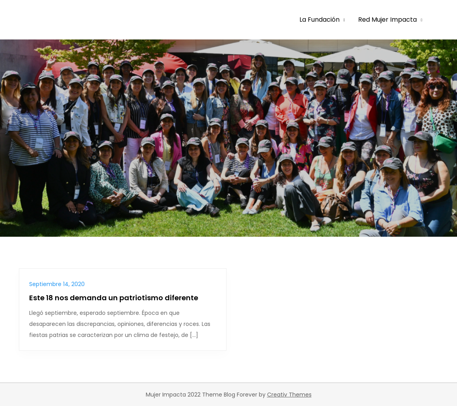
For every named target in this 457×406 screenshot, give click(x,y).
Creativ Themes (289, 395)
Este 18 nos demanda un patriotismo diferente (113, 298)
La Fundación (319, 19)
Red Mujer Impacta (387, 19)
